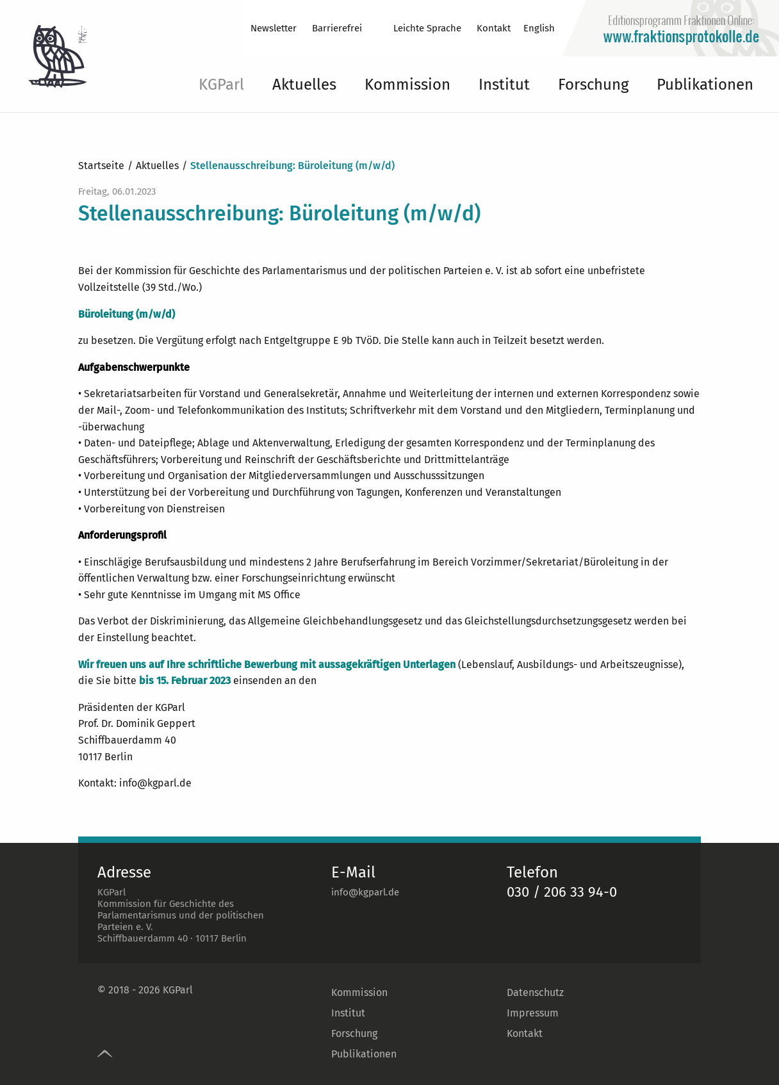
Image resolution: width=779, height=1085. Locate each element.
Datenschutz (535, 992)
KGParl (221, 85)
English (539, 28)
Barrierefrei (337, 28)
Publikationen (705, 85)
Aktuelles (304, 85)
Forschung (593, 85)
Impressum (533, 1013)
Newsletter (273, 28)
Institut (504, 85)
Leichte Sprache (427, 28)
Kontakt (494, 28)
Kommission (407, 85)
